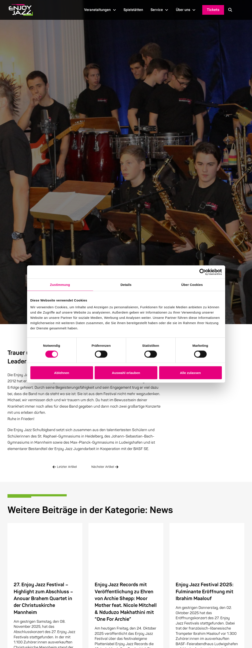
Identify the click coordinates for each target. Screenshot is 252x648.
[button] (230, 10)
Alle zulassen (190, 372)
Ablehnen (61, 372)
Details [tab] (126, 284)
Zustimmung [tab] (60, 284)
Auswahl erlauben (126, 372)
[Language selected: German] (240, 10)
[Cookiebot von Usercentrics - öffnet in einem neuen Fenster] (202, 272)
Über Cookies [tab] (192, 284)
